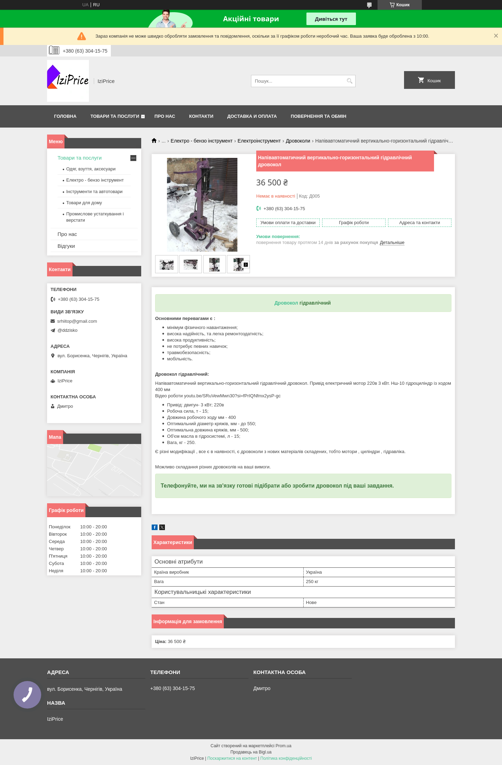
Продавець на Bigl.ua (251, 752)
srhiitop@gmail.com (77, 321)
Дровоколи (298, 141)
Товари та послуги (114, 116)
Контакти (201, 116)
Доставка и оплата (252, 116)
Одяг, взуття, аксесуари (90, 168)
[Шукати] (349, 81)
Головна (65, 116)
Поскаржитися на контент (232, 758)
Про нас (164, 116)
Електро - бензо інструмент (202, 141)
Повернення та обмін (318, 116)
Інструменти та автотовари (94, 191)
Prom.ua (283, 745)
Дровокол (286, 303)
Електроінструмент (259, 141)
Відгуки (66, 246)
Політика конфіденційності (286, 758)
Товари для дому (84, 202)
